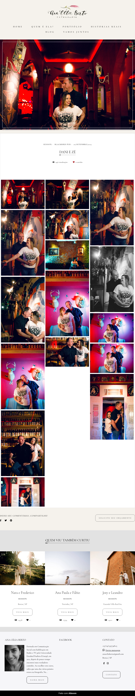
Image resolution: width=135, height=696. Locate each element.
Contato (111, 675)
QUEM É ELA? (42, 27)
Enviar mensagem (113, 650)
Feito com (67, 693)
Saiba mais (37, 680)
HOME (18, 27)
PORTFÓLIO (72, 27)
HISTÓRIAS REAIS (106, 27)
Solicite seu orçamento (115, 518)
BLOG (50, 32)
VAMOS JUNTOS (76, 32)
